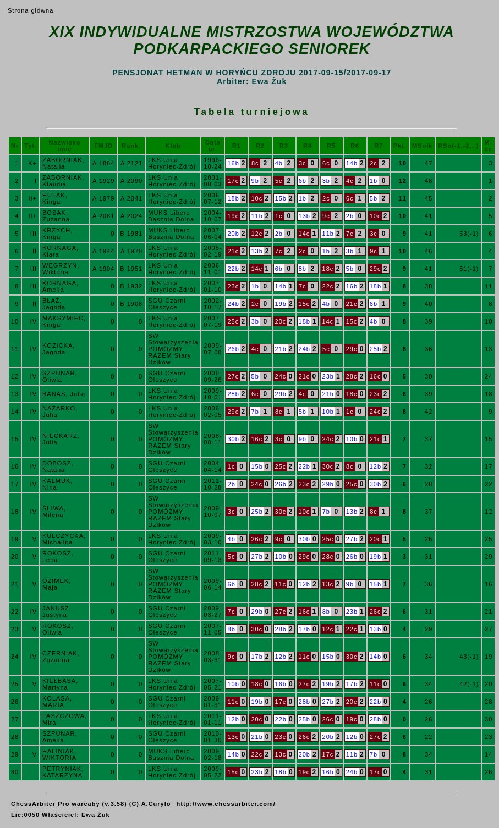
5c (279, 180)
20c (281, 321)
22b (233, 268)
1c (279, 216)
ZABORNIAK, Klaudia (63, 180)
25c (233, 321)
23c (233, 286)
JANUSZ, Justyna (57, 611)
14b (352, 163)
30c (328, 466)
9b (255, 180)
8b (302, 268)
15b (281, 198)
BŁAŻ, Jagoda (53, 303)
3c (302, 163)
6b (302, 180)
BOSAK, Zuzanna (56, 216)
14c (304, 233)
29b (281, 394)
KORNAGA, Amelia (60, 286)
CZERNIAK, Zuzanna (61, 656)
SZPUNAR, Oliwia (60, 376)
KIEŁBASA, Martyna (60, 684)
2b (350, 216)
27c (233, 376)
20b (233, 233)
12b (375, 466)
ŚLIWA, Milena (54, 511)
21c (233, 251)
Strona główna (30, 10)
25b (375, 349)
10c (256, 198)
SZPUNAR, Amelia (60, 736)
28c (352, 376)
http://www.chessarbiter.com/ (226, 804)
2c (373, 163)
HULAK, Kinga (55, 198)
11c (281, 584)
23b (328, 376)
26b (233, 349)
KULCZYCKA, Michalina (64, 539)
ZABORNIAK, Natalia (63, 163)
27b (352, 539)
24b (233, 304)
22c (328, 286)
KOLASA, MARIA (57, 701)
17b (304, 629)
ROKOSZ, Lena (58, 556)
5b (373, 198)
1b (373, 180)
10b (328, 411)
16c (375, 376)
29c (375, 268)
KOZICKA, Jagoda (58, 348)
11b (256, 216)
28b (233, 394)
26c (256, 539)
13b (304, 216)
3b (326, 180)
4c (350, 180)
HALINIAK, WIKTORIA (59, 754)
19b (281, 304)
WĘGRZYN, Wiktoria (60, 268)
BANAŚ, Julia (63, 394)
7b (255, 411)
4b (279, 163)
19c (233, 216)
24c (281, 376)
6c (326, 163)
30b (233, 439)
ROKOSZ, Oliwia (58, 629)
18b (233, 198)
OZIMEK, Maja (56, 584)
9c (326, 216)
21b (281, 349)
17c (233, 180)
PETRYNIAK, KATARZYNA (63, 772)
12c (256, 233)
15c (304, 304)
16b (233, 163)
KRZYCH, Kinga (57, 233)
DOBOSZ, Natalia (58, 466)
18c (328, 268)
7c (350, 233)
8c (255, 163)
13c (328, 584)
